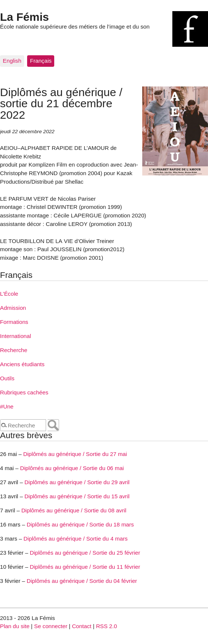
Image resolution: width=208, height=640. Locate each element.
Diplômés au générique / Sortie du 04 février (82, 581)
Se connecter (51, 626)
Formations (14, 322)
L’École (9, 294)
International (15, 336)
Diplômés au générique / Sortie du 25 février (85, 552)
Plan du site (14, 626)
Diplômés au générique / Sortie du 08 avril (73, 510)
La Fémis (24, 16)
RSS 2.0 (106, 626)
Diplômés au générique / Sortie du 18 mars (80, 524)
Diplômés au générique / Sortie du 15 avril (77, 496)
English (12, 61)
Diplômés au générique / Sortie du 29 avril (77, 482)
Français (41, 61)
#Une (6, 406)
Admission (13, 308)
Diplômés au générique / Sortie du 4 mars (75, 538)
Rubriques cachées (24, 392)
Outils (7, 378)
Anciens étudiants (22, 364)
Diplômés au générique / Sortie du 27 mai (75, 454)
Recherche (13, 350)
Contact (81, 626)
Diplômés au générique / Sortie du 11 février (85, 567)
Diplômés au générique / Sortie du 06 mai (72, 468)
